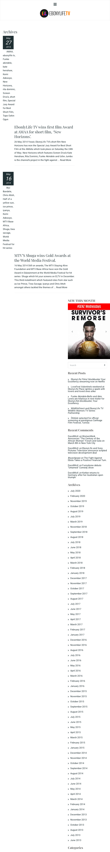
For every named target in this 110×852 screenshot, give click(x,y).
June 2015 (83, 466)
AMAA (6, 55)
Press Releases (86, 670)
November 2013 (86, 564)
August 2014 (84, 518)
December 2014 (86, 497)
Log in (81, 694)
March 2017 (84, 369)
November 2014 (86, 502)
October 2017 (85, 333)
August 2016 (84, 394)
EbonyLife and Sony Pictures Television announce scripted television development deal (90, 189)
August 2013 (84, 574)
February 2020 (85, 240)
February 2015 (85, 487)
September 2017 (86, 338)
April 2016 (83, 415)
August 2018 (84, 281)
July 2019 (83, 261)
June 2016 (83, 405)
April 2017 (83, 363)
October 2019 (85, 250)
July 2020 (83, 235)
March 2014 (84, 543)
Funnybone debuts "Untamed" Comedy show (89, 210)
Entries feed (84, 699)
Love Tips (83, 649)
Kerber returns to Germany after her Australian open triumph (91, 219)
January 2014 (85, 554)
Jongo (81, 644)
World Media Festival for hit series (7, 248)
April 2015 (83, 477)
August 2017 (84, 343)
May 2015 (83, 471)
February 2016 (85, 425)
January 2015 (85, 492)
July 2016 (83, 399)
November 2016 (86, 389)
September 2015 (86, 451)
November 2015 (86, 441)
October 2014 (85, 507)
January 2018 (85, 317)
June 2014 (83, 528)
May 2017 (83, 358)
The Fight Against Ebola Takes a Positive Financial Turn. (91, 200)
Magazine (83, 654)
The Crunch (84, 675)
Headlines (83, 634)
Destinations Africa (87, 598)
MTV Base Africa (6, 221)
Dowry (81, 603)
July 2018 (83, 286)
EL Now (82, 613)
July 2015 (83, 461)
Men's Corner (84, 660)
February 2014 (85, 548)
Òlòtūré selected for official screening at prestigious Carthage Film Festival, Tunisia (91, 156)
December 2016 (86, 384)
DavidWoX (80, 171)
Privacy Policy (12, 845)
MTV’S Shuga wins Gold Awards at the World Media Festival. (41, 165)
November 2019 (86, 245)
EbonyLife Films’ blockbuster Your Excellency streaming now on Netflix (89, 112)
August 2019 (84, 256)
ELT (79, 624)
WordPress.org (85, 709)
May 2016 (83, 410)
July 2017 (83, 348)
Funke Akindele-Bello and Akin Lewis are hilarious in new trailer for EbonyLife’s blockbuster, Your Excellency (91, 135)
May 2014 (83, 533)
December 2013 (86, 559)
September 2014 (86, 512)
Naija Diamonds (86, 665)
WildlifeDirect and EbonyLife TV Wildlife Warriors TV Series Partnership (90, 146)
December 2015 (86, 435)
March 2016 (84, 420)
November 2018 (86, 271)
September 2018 (86, 276)
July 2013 (83, 579)
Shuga (6, 229)
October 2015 (85, 446)
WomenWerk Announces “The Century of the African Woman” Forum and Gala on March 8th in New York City (90, 176)
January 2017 (85, 379)
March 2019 (84, 266)
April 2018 (83, 302)
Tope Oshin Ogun (6, 142)
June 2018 (83, 292)
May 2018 (83, 297)
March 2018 (84, 307)
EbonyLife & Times (87, 608)
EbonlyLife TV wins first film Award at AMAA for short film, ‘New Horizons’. (39, 42)
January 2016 (85, 430)
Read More (31, 74)
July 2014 (83, 523)
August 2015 (84, 456)
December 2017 (86, 322)
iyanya (6, 207)
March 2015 (84, 482)
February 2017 (85, 374)
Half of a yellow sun (7, 195)
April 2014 (83, 538)
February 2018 (85, 312)
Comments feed (86, 704)
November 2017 (86, 328)
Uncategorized (85, 680)
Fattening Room (86, 629)
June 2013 (83, 584)
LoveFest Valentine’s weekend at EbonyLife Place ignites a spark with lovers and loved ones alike (90, 123)
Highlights (83, 639)
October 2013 (85, 569)
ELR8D (81, 619)
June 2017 (83, 353)
